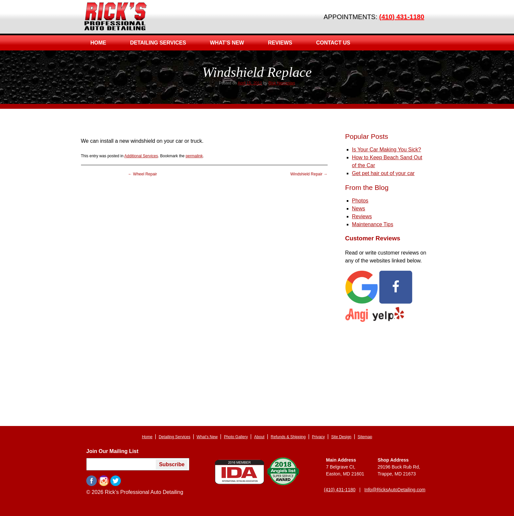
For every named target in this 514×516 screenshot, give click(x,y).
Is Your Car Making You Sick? (386, 149)
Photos (360, 200)
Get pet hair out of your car (383, 173)
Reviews (280, 43)
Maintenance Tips (372, 224)
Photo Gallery (236, 437)
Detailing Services (158, 43)
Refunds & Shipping (288, 437)
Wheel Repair (142, 174)
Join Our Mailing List (112, 451)
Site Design (341, 437)
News (358, 208)
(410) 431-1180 (401, 16)
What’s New (227, 43)
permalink (194, 156)
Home (98, 43)
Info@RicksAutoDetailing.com (395, 489)
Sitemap (365, 437)
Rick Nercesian (281, 83)
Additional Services (141, 156)
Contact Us (333, 43)
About (259, 437)
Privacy (318, 437)
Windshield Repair (309, 174)
